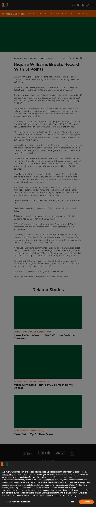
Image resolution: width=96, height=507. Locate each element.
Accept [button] (86, 502)
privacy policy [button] (7, 474)
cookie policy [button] (68, 477)
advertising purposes (53, 485)
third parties (49, 480)
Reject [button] (71, 502)
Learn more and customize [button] (18, 502)
